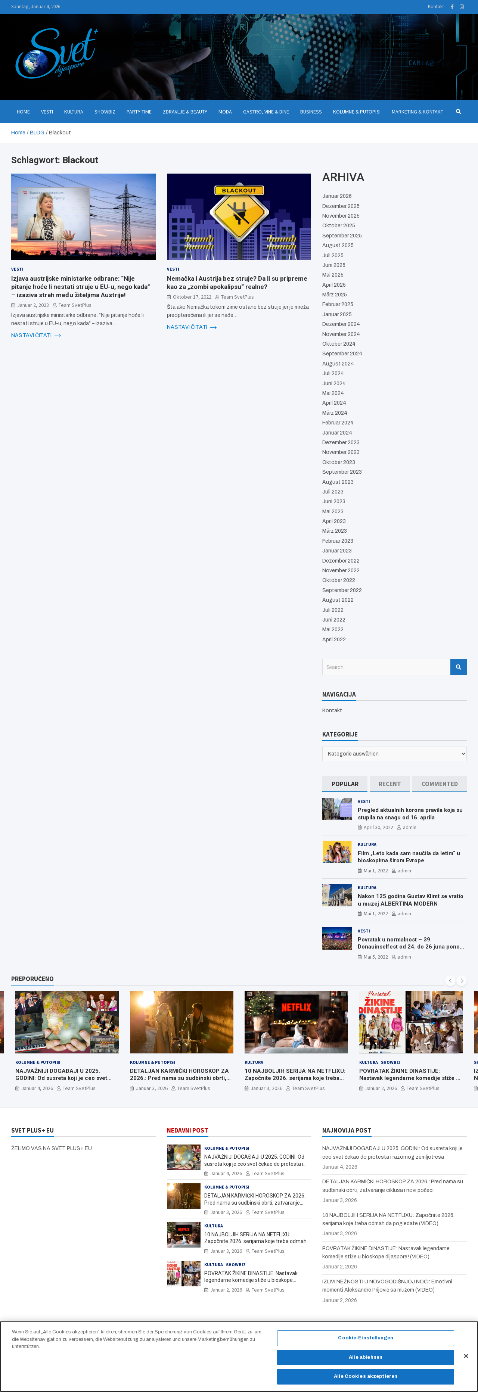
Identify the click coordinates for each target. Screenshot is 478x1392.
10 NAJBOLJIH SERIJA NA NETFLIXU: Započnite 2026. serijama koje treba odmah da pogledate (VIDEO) (295, 1078)
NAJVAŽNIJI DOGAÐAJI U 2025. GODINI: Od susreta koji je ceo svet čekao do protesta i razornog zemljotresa (61, 1082)
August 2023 (338, 482)
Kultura (73, 111)
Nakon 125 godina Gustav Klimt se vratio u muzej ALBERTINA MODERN (410, 900)
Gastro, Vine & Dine (266, 111)
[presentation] (450, 980)
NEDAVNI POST (187, 1130)
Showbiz (104, 111)
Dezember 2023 (341, 442)
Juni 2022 (333, 620)
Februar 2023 (337, 541)
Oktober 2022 (338, 580)
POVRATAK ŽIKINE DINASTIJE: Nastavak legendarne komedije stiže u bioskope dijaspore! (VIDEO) (409, 1078)
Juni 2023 (333, 501)
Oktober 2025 (338, 225)
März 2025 (334, 295)
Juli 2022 (333, 610)
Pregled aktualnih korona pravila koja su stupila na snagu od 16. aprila (410, 814)
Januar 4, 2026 (37, 1088)
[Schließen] (466, 1359)
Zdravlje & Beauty (185, 111)
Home (23, 111)
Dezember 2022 (341, 561)
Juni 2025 (333, 265)
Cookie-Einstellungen (365, 1341)
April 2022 (334, 639)
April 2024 (334, 403)
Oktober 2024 (339, 344)
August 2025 (338, 245)
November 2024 (341, 334)
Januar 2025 (337, 314)
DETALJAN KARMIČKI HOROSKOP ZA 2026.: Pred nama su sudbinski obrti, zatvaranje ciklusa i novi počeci (179, 1078)
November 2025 (341, 216)
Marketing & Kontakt (417, 111)
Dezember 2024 (341, 324)
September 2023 (342, 472)
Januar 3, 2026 (152, 1088)
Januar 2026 (337, 196)
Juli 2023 (333, 492)
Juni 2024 (334, 383)
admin (409, 827)
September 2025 (342, 236)
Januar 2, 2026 (381, 1088)
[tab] (344, 784)
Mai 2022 (333, 629)
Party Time (139, 111)
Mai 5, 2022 (376, 956)
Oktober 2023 (338, 462)
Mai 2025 (333, 275)
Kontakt (436, 6)
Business (311, 111)
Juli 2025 (333, 255)
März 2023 (334, 531)
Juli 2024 (333, 373)
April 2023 (334, 521)
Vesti (47, 111)
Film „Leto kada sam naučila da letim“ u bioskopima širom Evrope (409, 857)
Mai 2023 (333, 511)
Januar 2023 (337, 551)
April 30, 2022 (378, 827)
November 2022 (341, 570)
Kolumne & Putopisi (357, 111)
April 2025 (334, 285)
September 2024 (342, 353)
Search (458, 667)
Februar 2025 (337, 304)
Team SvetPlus (75, 305)
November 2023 (341, 452)
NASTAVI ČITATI (36, 335)
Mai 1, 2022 (376, 870)
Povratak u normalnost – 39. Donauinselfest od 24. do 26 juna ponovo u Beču (412, 946)
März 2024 (334, 413)
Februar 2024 (338, 423)
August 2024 (338, 364)
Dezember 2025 (341, 206)
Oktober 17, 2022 (192, 296)
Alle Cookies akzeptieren (365, 1380)
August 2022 (338, 600)
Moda (225, 111)
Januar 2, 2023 (33, 305)
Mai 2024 (333, 393)
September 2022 (342, 590)
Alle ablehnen (365, 1360)
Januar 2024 (337, 433)
